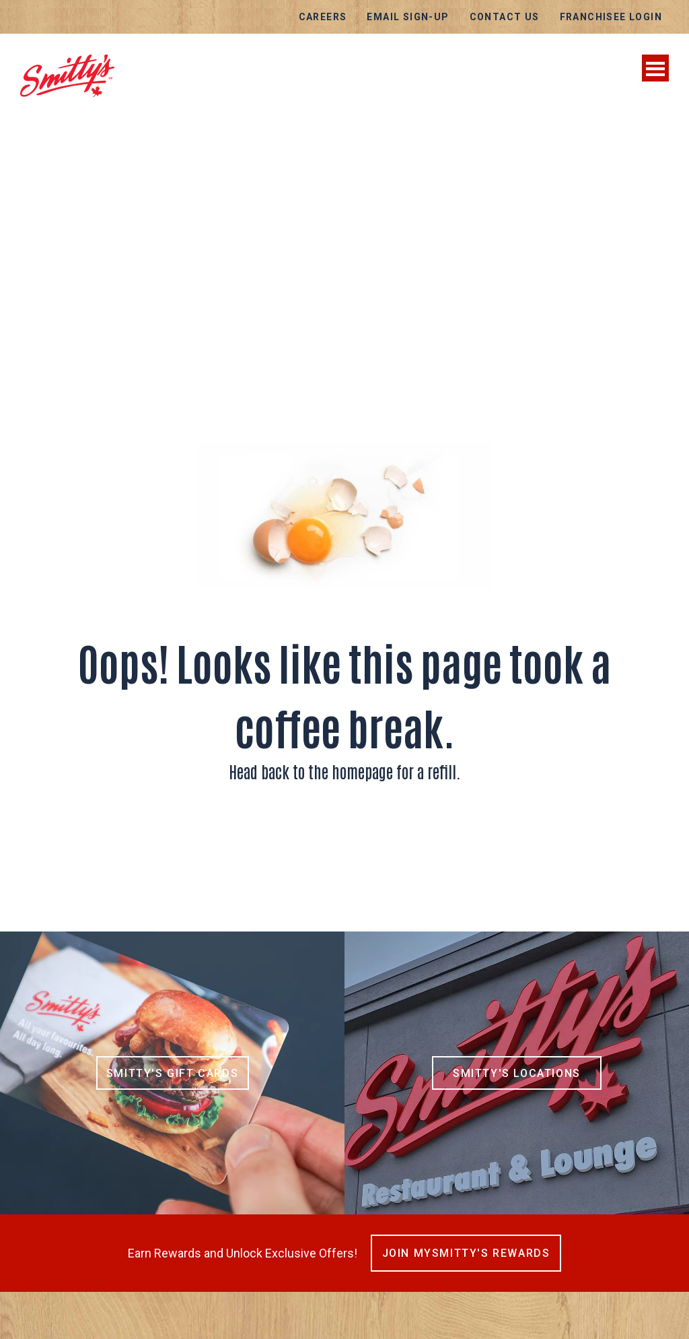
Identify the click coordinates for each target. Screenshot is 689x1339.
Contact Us (505, 16)
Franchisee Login (611, 16)
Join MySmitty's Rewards (466, 1253)
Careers (323, 16)
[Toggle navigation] (655, 68)
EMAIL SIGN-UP (408, 16)
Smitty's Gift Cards (172, 1073)
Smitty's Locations (517, 1073)
